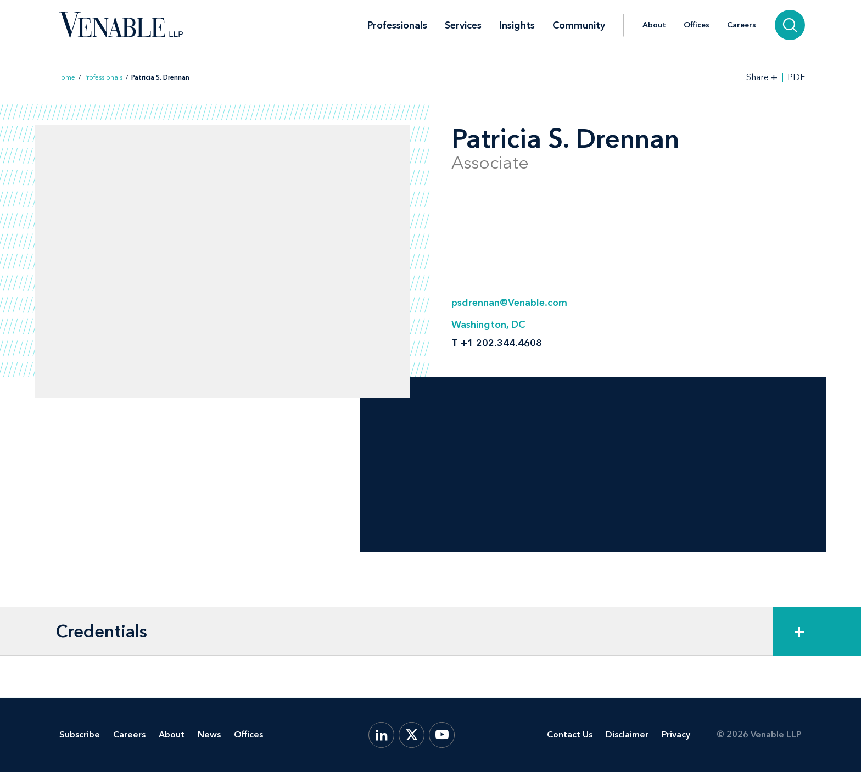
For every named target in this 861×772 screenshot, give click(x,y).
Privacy (676, 734)
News (209, 734)
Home (65, 77)
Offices (696, 25)
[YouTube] (442, 735)
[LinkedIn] (381, 735)
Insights (517, 25)
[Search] (790, 25)
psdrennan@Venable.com (509, 303)
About (654, 25)
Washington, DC (488, 324)
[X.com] (411, 735)
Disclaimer (627, 734)
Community (578, 25)
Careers (741, 25)
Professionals (397, 25)
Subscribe (79, 734)
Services (463, 25)
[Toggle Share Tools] (762, 77)
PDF (796, 77)
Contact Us (569, 734)
